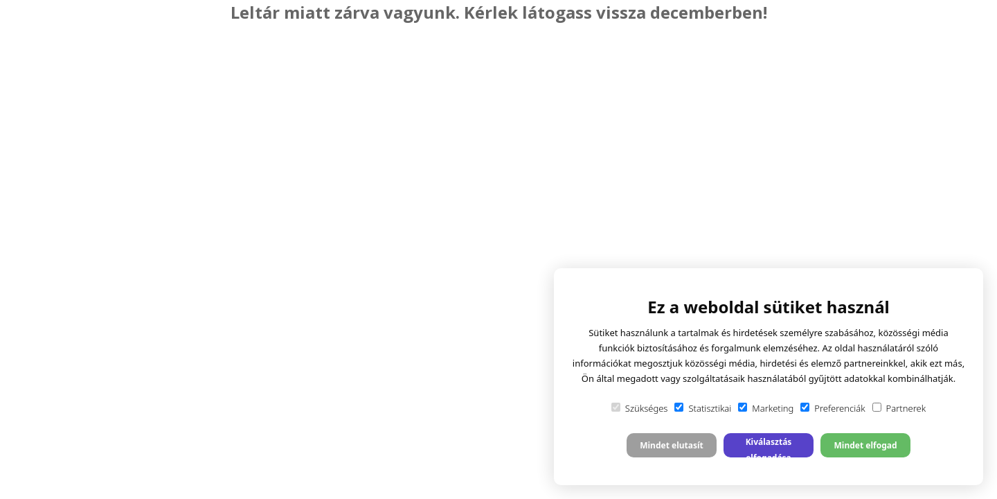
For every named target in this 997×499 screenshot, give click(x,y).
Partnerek (899, 408)
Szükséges (639, 408)
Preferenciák (832, 408)
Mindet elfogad (865, 445)
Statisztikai (702, 408)
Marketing (765, 408)
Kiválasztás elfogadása (769, 446)
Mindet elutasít (671, 445)
